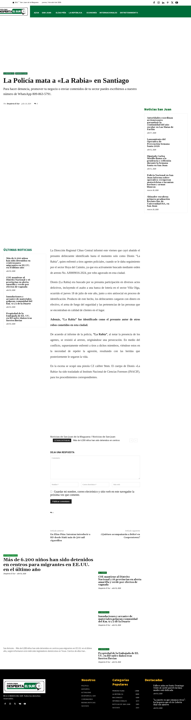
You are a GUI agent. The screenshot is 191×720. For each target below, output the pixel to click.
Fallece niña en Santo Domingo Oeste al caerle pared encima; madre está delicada (168, 688)
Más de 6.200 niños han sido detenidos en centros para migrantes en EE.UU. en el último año (18, 263)
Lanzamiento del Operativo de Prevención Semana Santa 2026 (158, 143)
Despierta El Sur (13, 103)
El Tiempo (102, 573)
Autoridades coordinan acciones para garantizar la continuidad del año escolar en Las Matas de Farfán (160, 124)
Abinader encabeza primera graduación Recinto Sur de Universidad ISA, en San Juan (158, 201)
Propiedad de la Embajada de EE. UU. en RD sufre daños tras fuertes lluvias (19, 317)
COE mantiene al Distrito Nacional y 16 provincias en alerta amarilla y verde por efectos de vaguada (18, 282)
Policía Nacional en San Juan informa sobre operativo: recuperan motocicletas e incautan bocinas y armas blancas (160, 181)
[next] (135, 440)
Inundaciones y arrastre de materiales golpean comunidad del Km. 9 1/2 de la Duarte (19, 300)
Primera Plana (21, 73)
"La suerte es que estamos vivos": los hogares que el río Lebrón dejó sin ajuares (169, 702)
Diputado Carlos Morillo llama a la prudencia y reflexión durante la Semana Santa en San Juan (159, 161)
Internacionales (10, 555)
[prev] (131, 440)
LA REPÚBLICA (8, 73)
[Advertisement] (95, 45)
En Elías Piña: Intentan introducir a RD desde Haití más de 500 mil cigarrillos (70, 537)
